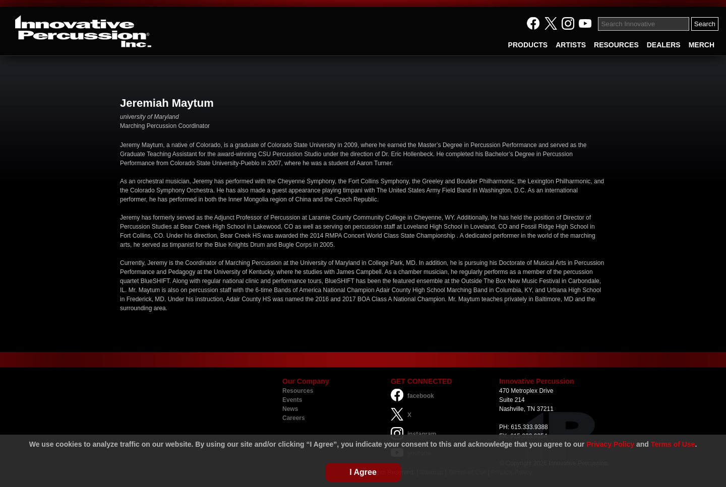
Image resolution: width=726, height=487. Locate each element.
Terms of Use (673, 444)
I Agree (363, 472)
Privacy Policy (610, 444)
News (290, 408)
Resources (297, 390)
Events (292, 399)
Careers (293, 418)
